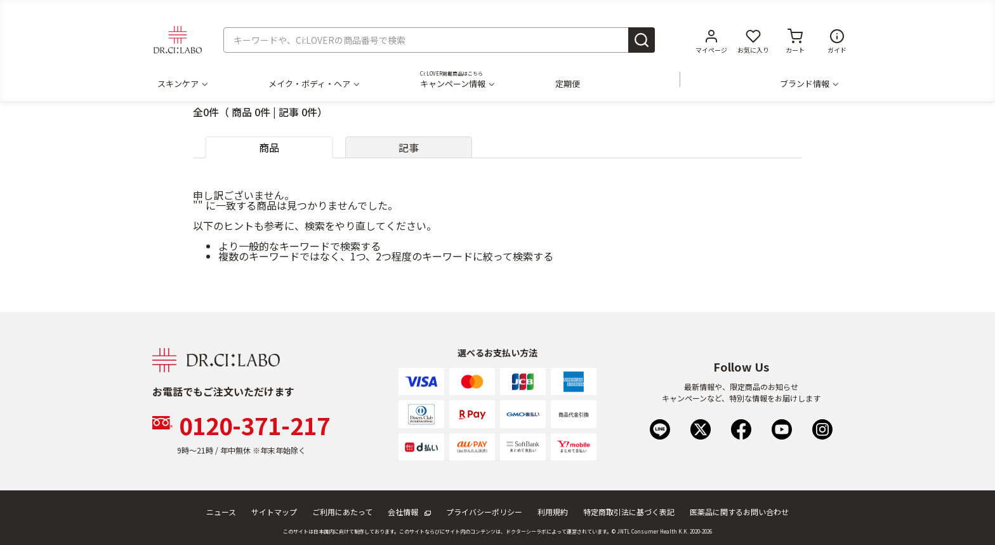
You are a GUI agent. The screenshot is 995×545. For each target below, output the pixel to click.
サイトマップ (274, 511)
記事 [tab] (409, 147)
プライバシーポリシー (484, 511)
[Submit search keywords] (641, 40)
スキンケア (182, 84)
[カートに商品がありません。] (795, 40)
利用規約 (552, 511)
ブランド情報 (809, 84)
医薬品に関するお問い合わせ (739, 511)
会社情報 (409, 511)
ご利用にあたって (342, 511)
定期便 (567, 84)
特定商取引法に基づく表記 (629, 511)
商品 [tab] (269, 147)
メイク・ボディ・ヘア (313, 84)
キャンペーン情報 (457, 84)
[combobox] (439, 40)
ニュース (221, 511)
